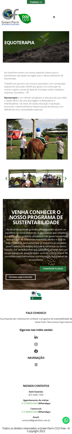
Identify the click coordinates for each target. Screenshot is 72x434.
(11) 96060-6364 (30, 403)
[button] (54, 17)
